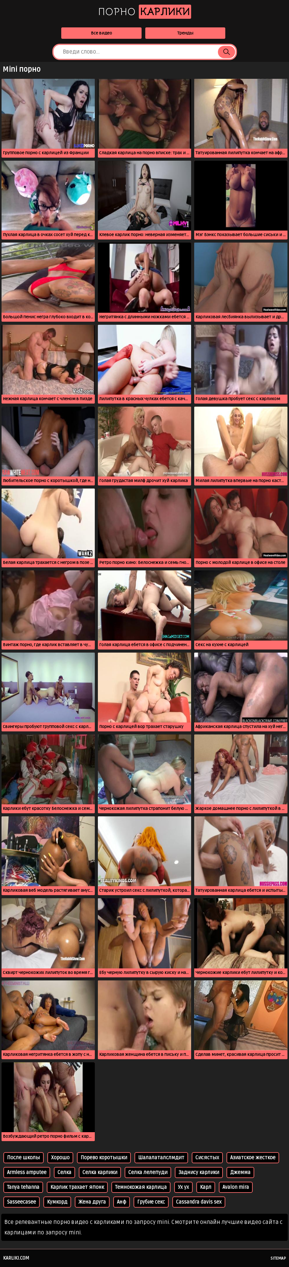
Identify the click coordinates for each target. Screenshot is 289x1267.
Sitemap (278, 1258)
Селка (64, 1172)
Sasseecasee (21, 1202)
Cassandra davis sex (199, 1202)
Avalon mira (236, 1187)
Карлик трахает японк (77, 1187)
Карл (205, 1187)
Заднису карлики (199, 1172)
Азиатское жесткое (252, 1158)
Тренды (185, 33)
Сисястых (207, 1158)
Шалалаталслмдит (161, 1158)
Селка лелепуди (147, 1172)
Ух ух (183, 1187)
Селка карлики (99, 1172)
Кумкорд (57, 1202)
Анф (121, 1202)
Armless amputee (26, 1172)
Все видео (101, 33)
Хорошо (60, 1158)
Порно (144, 12)
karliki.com (16, 1258)
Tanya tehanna (23, 1187)
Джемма (240, 1172)
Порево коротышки (104, 1158)
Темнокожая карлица (141, 1187)
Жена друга (92, 1202)
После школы (23, 1158)
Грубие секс (151, 1202)
